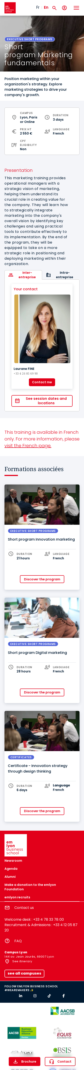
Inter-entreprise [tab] (27, 274)
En (46, 7)
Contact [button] (64, 1061)
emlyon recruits (17, 897)
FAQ (18, 941)
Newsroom (13, 860)
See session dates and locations (46, 400)
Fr (37, 7)
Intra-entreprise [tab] (64, 274)
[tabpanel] (42, 345)
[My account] (64, 8)
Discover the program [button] (42, 579)
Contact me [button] (42, 382)
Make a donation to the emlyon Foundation (30, 887)
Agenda (10, 868)
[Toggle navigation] (76, 8)
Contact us (24, 907)
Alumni (10, 876)
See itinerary (22, 961)
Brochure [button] (28, 1061)
